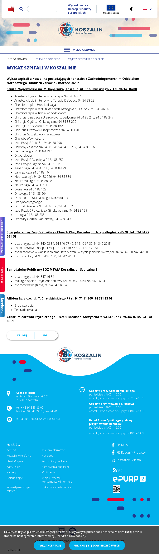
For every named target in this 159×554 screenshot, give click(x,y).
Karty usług (13, 467)
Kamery (11, 472)
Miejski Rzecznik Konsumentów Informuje (57, 479)
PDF (44, 335)
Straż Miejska (15, 461)
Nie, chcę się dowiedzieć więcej (97, 545)
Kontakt (11, 450)
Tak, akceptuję (49, 545)
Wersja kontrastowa (131, 9)
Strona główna (17, 59)
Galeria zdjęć (15, 478)
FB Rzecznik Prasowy (129, 452)
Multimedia (48, 472)
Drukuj (22, 335)
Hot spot (47, 455)
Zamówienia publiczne (56, 467)
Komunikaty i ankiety (54, 461)
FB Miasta (121, 445)
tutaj (128, 532)
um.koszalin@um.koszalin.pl (42, 419)
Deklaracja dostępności (56, 487)
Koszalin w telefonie (19, 455)
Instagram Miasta (126, 460)
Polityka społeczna (47, 59)
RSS (117, 471)
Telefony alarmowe (53, 450)
